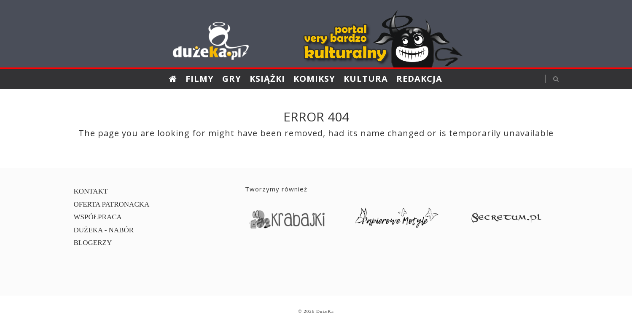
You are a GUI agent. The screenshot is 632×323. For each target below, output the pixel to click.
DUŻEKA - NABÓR (104, 230)
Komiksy (314, 78)
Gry (231, 78)
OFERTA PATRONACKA (112, 204)
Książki (267, 78)
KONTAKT (91, 191)
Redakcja (419, 78)
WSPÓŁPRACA (98, 217)
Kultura (366, 78)
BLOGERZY (93, 243)
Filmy (200, 78)
